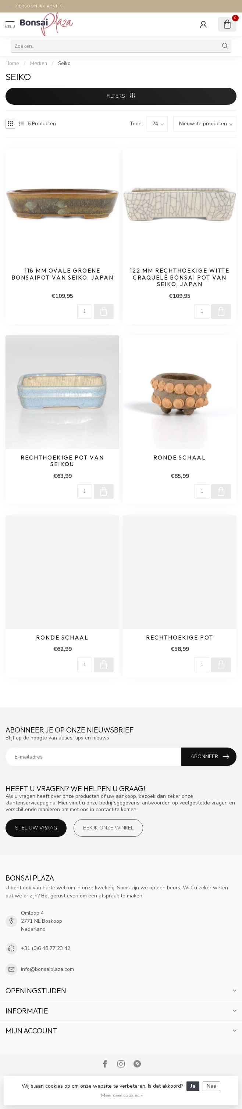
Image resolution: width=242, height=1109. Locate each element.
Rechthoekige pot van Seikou (62, 461)
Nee (211, 1086)
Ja (193, 1086)
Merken (38, 63)
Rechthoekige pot (179, 637)
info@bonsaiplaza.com (47, 969)
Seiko (64, 63)
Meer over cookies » (122, 1095)
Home (12, 63)
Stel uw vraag (36, 827)
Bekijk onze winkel (108, 827)
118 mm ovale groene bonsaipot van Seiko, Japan (62, 274)
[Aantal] (84, 311)
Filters (121, 96)
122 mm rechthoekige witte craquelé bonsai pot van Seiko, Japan (179, 277)
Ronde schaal (179, 457)
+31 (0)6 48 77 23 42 (45, 948)
